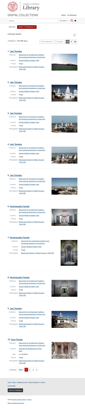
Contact (43, 382)
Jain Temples (16, 51)
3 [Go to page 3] (33, 370)
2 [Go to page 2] (29, 370)
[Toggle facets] (74, 35)
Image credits (12, 386)
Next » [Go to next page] (21, 370)
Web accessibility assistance (16, 403)
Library (31, 7)
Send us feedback (15, 390)
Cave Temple (17, 339)
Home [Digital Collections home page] (9, 382)
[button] (27, 27)
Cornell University (13, 7)
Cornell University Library (19, 399)
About (14, 382)
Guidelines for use (22, 382)
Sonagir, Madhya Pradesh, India (29, 60)
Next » (26, 41)
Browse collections (33, 382)
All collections (72, 15)
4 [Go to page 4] (36, 370)
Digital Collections (23, 14)
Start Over (12, 27)
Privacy (29, 399)
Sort (46, 42)
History (63, 15)
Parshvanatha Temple (19, 206)
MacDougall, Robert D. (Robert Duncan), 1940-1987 (37, 253)
